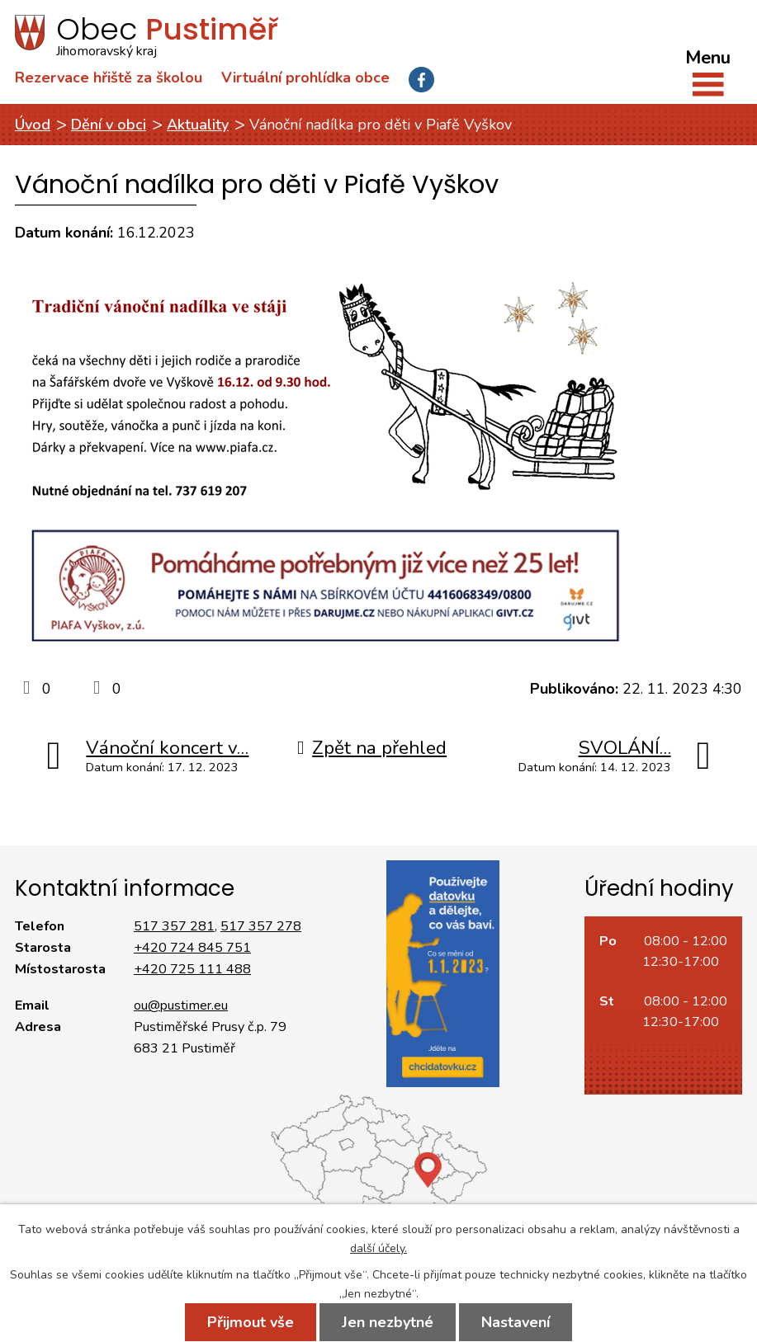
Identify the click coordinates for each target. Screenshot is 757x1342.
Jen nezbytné (387, 1322)
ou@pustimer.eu (181, 1005)
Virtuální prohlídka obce (305, 77)
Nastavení (515, 1322)
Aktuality (198, 124)
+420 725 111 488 (192, 969)
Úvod (32, 124)
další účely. (378, 1248)
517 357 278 (260, 926)
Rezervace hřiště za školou (108, 77)
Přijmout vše (250, 1322)
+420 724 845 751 (192, 948)
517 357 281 (174, 926)
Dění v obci (108, 124)
